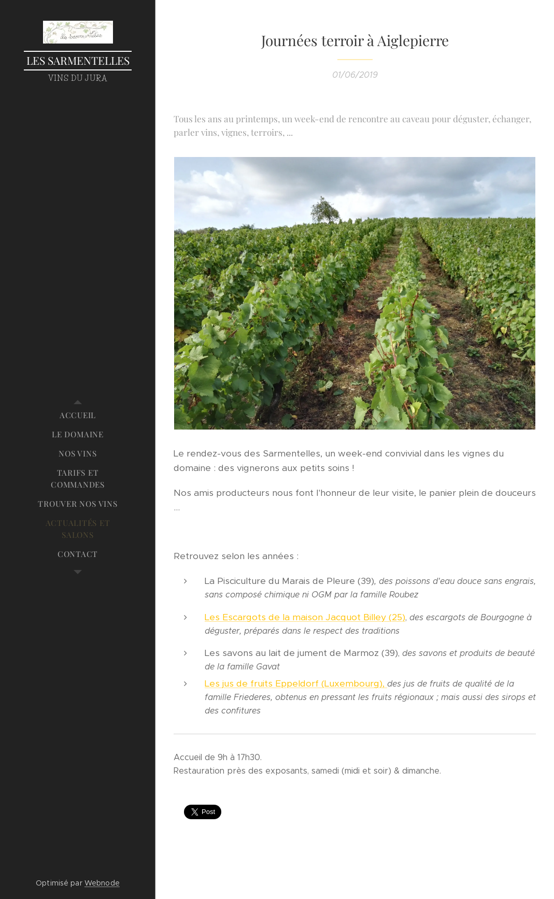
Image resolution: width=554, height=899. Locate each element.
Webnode (102, 883)
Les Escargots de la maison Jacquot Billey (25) (305, 617)
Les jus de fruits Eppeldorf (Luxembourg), (296, 683)
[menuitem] (77, 415)
